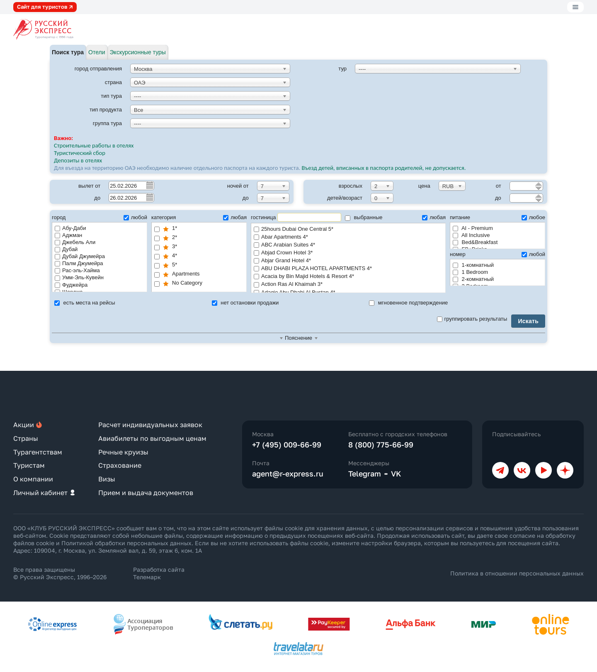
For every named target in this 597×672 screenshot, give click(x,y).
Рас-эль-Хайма (77, 270)
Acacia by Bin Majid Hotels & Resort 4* (348, 276)
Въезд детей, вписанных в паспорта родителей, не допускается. (384, 168)
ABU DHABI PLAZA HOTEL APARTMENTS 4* (348, 268)
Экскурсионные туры (138, 52)
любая (235, 217)
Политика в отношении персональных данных (517, 573)
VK (396, 473)
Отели (96, 52)
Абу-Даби (70, 228)
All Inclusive (471, 235)
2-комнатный (473, 279)
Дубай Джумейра (80, 256)
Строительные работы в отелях (93, 145)
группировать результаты (472, 319)
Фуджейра (71, 285)
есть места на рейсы (84, 303)
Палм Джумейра (79, 263)
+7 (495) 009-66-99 (286, 444)
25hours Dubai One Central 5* (348, 229)
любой (135, 217)
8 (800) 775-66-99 (380, 444)
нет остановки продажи (245, 303)
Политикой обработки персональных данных (126, 542)
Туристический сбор (79, 153)
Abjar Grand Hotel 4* (348, 260)
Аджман (68, 235)
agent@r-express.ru (287, 473)
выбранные (364, 217)
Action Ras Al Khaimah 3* (348, 284)
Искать (528, 321)
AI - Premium (473, 228)
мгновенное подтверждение (408, 303)
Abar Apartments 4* (348, 237)
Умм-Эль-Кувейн (79, 277)
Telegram (364, 473)
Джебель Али (75, 242)
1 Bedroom (470, 272)
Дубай (66, 249)
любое (533, 217)
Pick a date (149, 185)
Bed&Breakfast (475, 242)
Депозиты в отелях (78, 160)
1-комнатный (473, 265)
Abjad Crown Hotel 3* (348, 252)
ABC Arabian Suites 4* (348, 245)
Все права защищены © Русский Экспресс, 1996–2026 (60, 573)
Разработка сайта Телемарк (158, 573)
